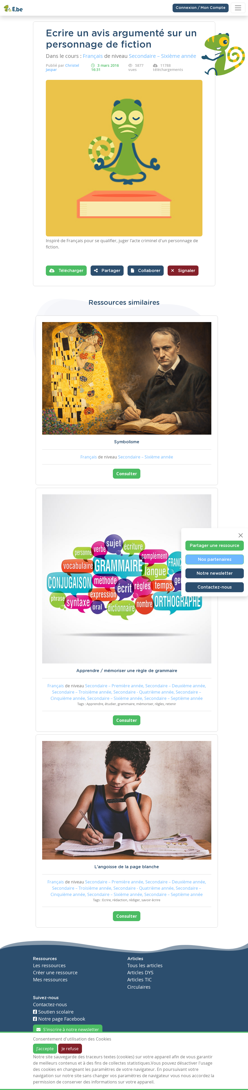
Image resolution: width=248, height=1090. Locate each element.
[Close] (241, 535)
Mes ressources (50, 980)
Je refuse (70, 1049)
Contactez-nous (214, 587)
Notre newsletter (215, 573)
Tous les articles (145, 965)
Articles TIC (139, 980)
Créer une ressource (55, 973)
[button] (146, 270)
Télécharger (66, 270)
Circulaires (139, 987)
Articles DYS (140, 973)
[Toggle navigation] (238, 8)
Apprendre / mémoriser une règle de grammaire (126, 671)
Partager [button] (107, 270)
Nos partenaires (215, 559)
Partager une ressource (214, 545)
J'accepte (45, 1049)
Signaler (183, 270)
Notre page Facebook (59, 1019)
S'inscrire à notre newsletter (67, 1029)
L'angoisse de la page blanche (127, 867)
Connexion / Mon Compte (200, 8)
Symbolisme (126, 442)
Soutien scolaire (53, 1012)
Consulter (126, 474)
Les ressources (49, 965)
